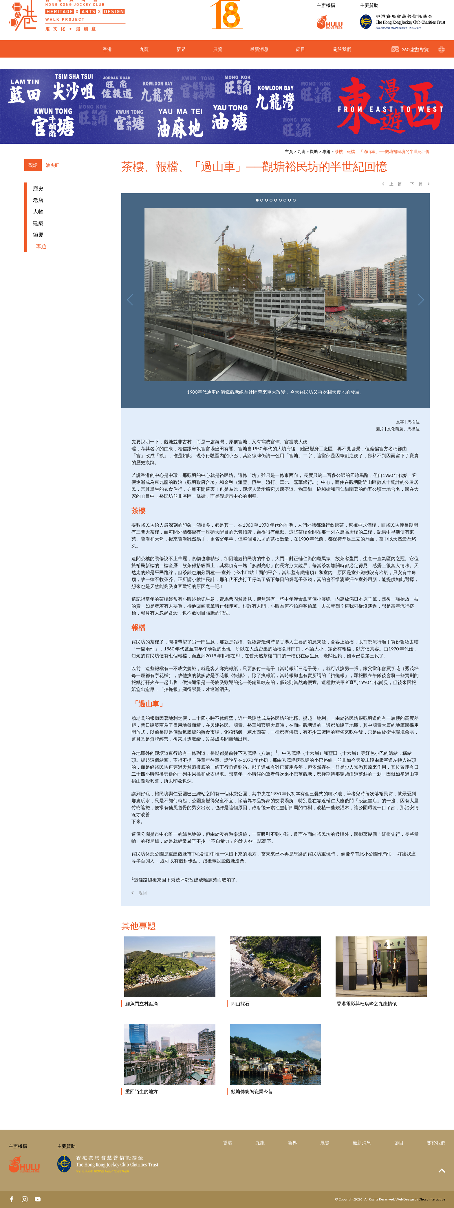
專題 (326, 151)
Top (441, 1170)
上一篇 (395, 183)
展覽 (217, 60)
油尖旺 (53, 165)
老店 (38, 200)
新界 (181, 60)
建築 (38, 223)
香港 (107, 60)
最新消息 (259, 60)
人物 (38, 211)
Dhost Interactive (432, 1199)
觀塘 (314, 151)
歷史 (38, 188)
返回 (143, 892)
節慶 (38, 234)
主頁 (289, 151)
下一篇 (416, 183)
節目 (300, 60)
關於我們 (342, 60)
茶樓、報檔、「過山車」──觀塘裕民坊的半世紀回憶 (382, 151)
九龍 (144, 60)
